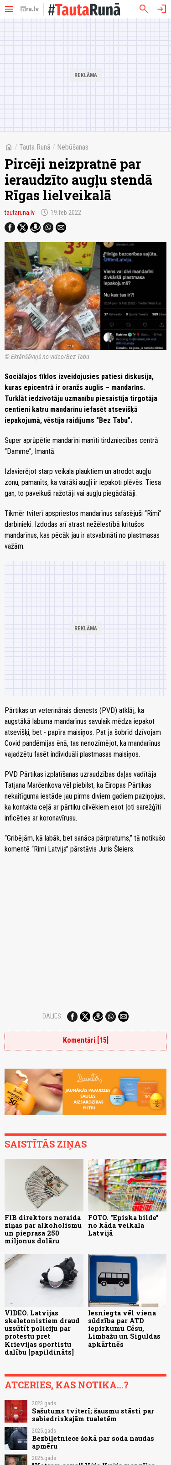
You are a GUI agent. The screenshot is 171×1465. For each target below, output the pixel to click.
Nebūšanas (72, 147)
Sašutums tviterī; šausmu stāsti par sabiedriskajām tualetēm (93, 1415)
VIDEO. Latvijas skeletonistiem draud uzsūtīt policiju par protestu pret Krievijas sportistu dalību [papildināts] (42, 1332)
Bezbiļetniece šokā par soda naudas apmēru (93, 1442)
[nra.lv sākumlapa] (30, 9)
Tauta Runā (35, 147)
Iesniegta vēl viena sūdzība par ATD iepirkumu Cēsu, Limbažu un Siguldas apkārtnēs (124, 1329)
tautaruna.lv (20, 212)
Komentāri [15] (86, 1040)
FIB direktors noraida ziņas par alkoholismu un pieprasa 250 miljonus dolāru (43, 1229)
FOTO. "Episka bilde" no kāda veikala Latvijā (123, 1225)
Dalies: (52, 1016)
